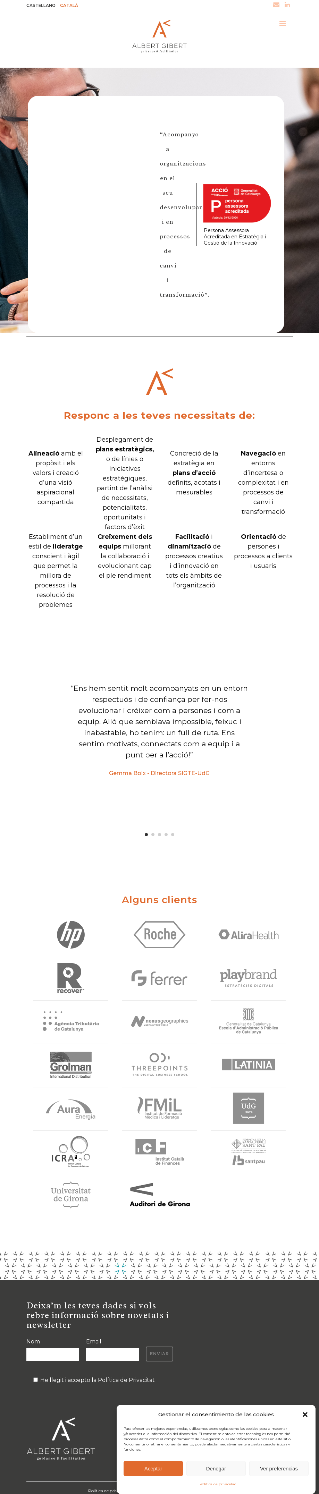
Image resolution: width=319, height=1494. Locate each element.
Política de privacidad (218, 1484)
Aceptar (153, 1468)
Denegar (216, 1468)
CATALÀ (74, 5)
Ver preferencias (279, 1468)
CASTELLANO (42, 5)
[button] (305, 1414)
